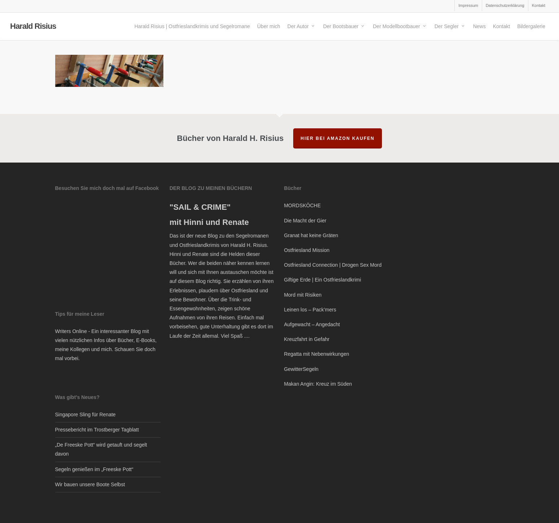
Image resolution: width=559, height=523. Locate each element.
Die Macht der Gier (305, 220)
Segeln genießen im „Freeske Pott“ (94, 469)
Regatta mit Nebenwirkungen (316, 354)
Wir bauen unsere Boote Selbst (90, 484)
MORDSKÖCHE (302, 205)
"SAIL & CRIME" (200, 207)
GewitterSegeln (301, 369)
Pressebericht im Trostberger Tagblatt (97, 430)
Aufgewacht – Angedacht (312, 324)
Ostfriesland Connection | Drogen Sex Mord (333, 265)
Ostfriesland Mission (306, 250)
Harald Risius (33, 27)
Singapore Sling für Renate (85, 414)
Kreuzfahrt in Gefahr (306, 339)
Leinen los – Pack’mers (310, 310)
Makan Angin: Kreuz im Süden (318, 384)
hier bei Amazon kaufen (338, 138)
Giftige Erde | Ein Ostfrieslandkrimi (322, 280)
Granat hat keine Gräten (311, 235)
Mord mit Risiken (302, 295)
